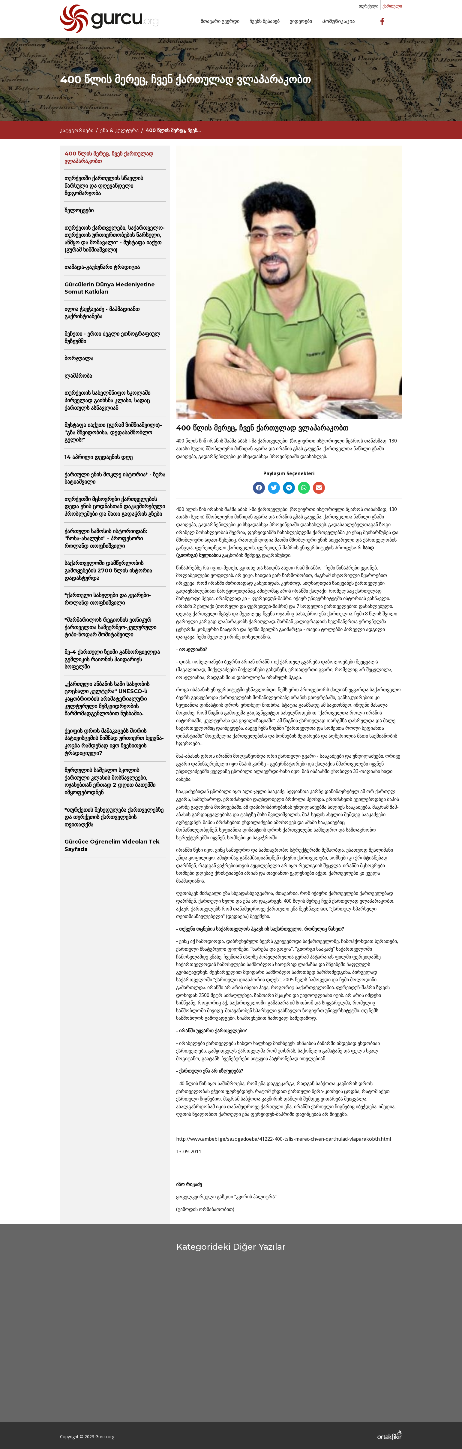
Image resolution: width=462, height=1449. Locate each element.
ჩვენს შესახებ (265, 21)
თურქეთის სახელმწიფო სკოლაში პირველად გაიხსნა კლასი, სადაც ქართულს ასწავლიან (107, 400)
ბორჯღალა (78, 358)
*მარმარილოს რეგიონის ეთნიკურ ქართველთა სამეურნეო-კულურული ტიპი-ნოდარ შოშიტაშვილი (110, 627)
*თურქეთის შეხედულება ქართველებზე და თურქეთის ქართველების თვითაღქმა (114, 817)
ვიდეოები (301, 21)
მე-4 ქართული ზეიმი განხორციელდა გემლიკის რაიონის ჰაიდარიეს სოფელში (112, 659)
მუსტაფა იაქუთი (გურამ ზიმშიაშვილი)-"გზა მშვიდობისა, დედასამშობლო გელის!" (113, 432)
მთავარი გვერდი (220, 21)
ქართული (392, 6)
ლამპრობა (78, 376)
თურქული (368, 6)
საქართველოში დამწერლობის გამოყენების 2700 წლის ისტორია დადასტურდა (108, 570)
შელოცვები (79, 210)
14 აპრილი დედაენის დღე (98, 457)
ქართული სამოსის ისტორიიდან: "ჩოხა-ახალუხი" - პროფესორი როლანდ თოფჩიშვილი (105, 538)
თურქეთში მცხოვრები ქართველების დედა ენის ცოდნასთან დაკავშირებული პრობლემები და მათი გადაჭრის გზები (114, 506)
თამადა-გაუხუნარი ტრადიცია (102, 267)
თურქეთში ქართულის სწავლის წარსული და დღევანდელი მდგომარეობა (103, 185)
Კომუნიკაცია (338, 21)
